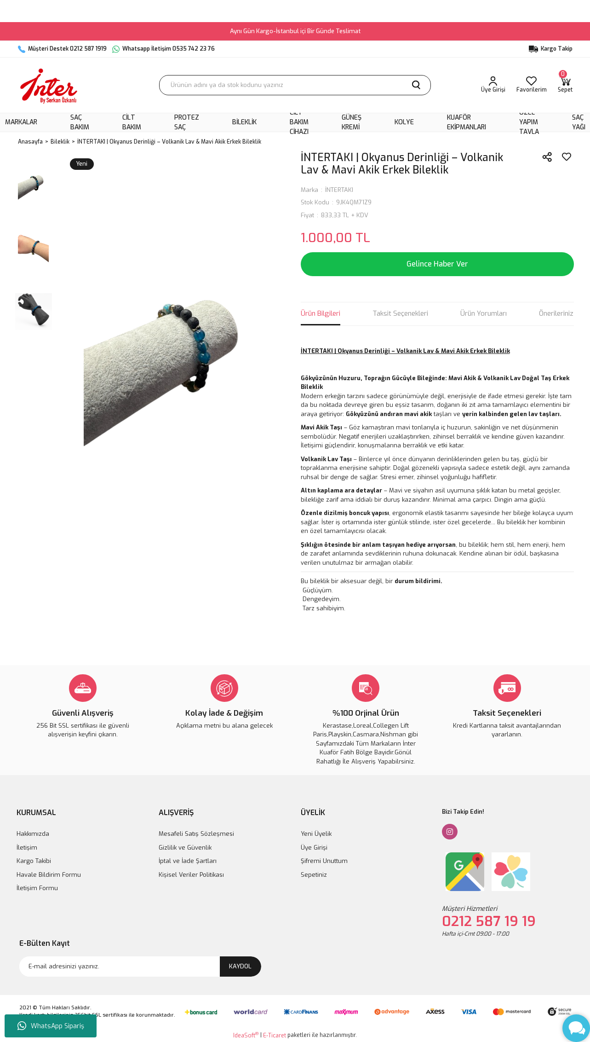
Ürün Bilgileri (320, 313)
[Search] (295, 85)
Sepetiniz (314, 875)
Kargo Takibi (34, 861)
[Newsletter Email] (140, 966)
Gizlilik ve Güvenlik (185, 847)
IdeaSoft (245, 1035)
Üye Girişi (314, 847)
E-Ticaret (274, 1035)
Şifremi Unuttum (324, 861)
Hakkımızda (33, 834)
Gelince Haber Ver (437, 264)
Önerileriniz (556, 313)
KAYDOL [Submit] (240, 966)
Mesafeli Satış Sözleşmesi (196, 834)
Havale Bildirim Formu (49, 875)
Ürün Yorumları (483, 313)
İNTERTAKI (339, 190)
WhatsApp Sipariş (50, 1026)
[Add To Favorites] (566, 156)
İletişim (27, 847)
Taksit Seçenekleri (400, 313)
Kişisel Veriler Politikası (191, 875)
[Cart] (565, 85)
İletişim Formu (37, 888)
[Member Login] (493, 85)
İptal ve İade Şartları (188, 861)
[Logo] (49, 85)
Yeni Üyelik (316, 834)
